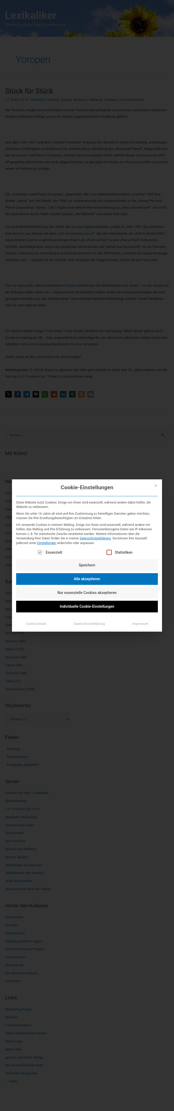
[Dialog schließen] (156, 485)
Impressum (140, 624)
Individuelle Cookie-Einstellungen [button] (87, 606)
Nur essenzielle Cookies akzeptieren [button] (87, 593)
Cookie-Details (36, 624)
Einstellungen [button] (46, 543)
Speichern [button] (87, 565)
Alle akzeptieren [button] (87, 579)
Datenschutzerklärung (95, 538)
